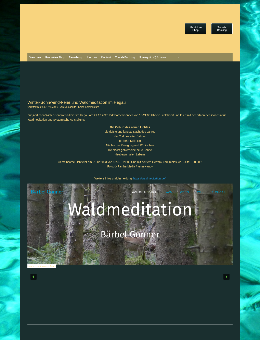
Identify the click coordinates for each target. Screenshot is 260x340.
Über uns (91, 57)
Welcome (35, 57)
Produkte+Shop (55, 57)
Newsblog (75, 57)
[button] (33, 277)
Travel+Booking (125, 57)
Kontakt (106, 57)
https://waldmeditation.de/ (149, 178)
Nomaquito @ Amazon (153, 57)
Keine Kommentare (88, 107)
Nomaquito (70, 107)
